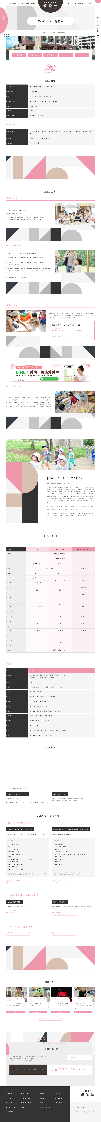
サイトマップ (91, 1107)
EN (98, 21)
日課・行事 (50, 55)
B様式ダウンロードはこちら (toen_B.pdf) (59, 881)
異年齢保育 (9, 1103)
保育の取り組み (10, 1107)
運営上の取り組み (24, 1093)
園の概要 (19, 55)
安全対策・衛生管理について (27, 1098)
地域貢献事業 (23, 1107)
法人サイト (97, 40)
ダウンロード (82, 55)
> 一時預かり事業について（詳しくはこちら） (18, 277)
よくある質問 (79, 3)
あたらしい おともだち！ (37, 999)
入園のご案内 (35, 55)
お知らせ (57, 1093)
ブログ (69, 3)
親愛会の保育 (12, 3)
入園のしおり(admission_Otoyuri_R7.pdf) (15, 933)
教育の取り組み (10, 1112)
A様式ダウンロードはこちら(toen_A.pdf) (14, 881)
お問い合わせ (58, 1103)
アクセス (66, 55)
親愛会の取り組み (23, 3)
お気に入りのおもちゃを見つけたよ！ (14, 1000)
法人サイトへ (58, 1107)
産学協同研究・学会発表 (26, 1103)
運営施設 (33, 3)
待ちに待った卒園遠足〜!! (60, 999)
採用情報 (89, 3)
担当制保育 (9, 1098)
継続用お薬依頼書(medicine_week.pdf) (59, 913)
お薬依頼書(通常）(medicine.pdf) (11, 911)
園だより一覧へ (43, 1019)
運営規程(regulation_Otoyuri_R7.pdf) (61, 933)
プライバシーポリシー (82, 1107)
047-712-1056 (38, 101)
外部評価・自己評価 (45, 1107)
